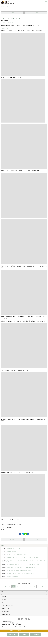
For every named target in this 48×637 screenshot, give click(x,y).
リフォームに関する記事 (7, 22)
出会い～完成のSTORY (7, 606)
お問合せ (24, 634)
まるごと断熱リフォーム (7, 614)
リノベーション (5, 603)
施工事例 (4, 597)
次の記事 (36, 12)
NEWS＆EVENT (5, 612)
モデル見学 (36, 634)
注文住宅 (4, 600)
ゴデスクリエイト (42, 630)
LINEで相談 (12, 634)
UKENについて (5, 609)
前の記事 (12, 12)
